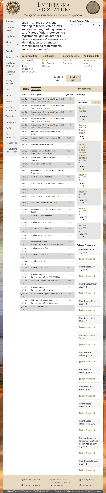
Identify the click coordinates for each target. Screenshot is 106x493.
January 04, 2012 (29, 71)
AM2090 (41, 215)
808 (69, 196)
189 (69, 293)
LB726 (52, 112)
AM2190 (41, 222)
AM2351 (41, 177)
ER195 (53, 183)
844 (69, 189)
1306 (69, 138)
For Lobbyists (12, 143)
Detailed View (73, 78)
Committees (12, 57)
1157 (69, 170)
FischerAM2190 (83, 194)
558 (69, 274)
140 (69, 300)
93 (70, 306)
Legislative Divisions (12, 64)
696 (69, 209)
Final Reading (48, 63)
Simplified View (58, 78)
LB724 (52, 118)
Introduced (47, 60)
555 (69, 287)
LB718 (52, 125)
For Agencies (11, 122)
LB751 (37, 101)
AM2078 (39, 228)
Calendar (10, 51)
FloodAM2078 (82, 211)
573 (69, 267)
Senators (12, 101)
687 (69, 248)
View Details (36, 89)
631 (69, 261)
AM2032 (41, 235)
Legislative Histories (10, 73)
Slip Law (46, 66)
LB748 (52, 105)
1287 (69, 151)
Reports (12, 95)
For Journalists (10, 135)
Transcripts (10, 116)
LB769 (52, 99)
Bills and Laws (12, 43)
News (8, 89)
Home (10, 21)
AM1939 (46, 101)
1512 (69, 131)
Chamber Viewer (12, 29)
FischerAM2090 (83, 177)
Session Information (11, 108)
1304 (69, 144)
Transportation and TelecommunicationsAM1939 (83, 154)
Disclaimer (86, 485)
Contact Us (57, 485)
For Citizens (11, 128)
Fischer (25, 63)
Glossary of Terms (31, 485)
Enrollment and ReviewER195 (83, 129)
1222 (69, 164)
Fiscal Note (88, 66)
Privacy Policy (87, 479)
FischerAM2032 (83, 228)
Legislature (12, 36)
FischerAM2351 (83, 110)
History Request (9, 82)
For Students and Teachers (12, 150)
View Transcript (87, 259)
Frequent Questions (32, 479)
